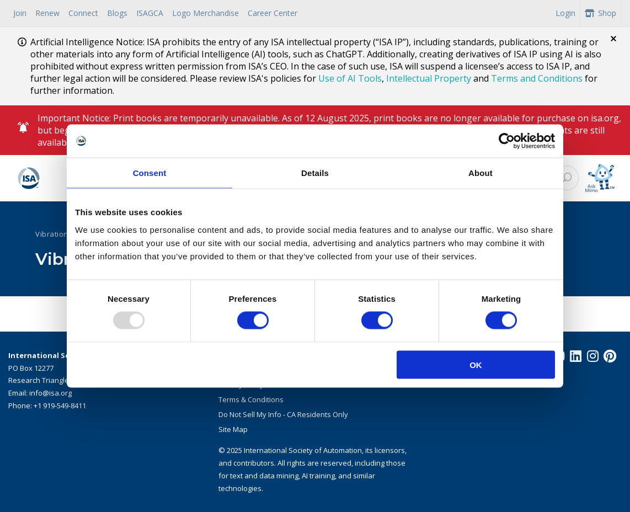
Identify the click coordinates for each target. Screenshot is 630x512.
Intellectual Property (428, 78)
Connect (83, 13)
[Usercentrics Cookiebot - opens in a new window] (506, 141)
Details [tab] (315, 173)
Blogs (117, 13)
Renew (47, 13)
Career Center (272, 13)
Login (565, 13)
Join (19, 13)
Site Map (233, 429)
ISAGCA (149, 13)
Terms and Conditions (537, 78)
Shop (600, 13)
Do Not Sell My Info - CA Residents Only (283, 414)
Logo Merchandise (205, 13)
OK (475, 364)
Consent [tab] (150, 173)
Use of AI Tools (350, 78)
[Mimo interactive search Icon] (600, 178)
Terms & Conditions (251, 399)
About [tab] (480, 173)
